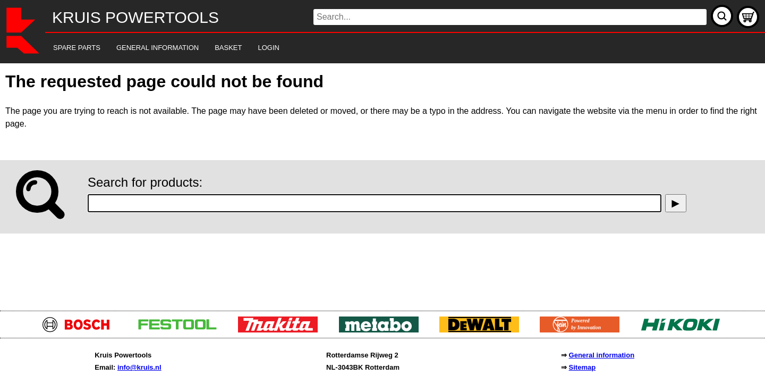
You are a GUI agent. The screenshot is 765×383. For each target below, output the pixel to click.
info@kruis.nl (139, 367)
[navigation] (368, 48)
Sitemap (582, 367)
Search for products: (145, 182)
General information (602, 355)
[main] (382, 184)
